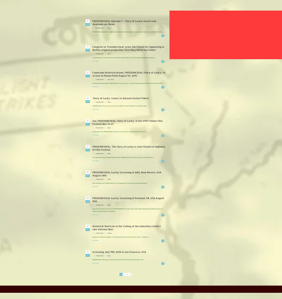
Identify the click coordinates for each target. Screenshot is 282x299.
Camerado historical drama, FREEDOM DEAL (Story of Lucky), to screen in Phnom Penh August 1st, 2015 (127, 74)
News (109, 28)
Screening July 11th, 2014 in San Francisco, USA (119, 251)
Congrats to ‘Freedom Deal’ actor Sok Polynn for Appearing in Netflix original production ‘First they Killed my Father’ (128, 48)
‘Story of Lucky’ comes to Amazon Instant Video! (120, 98)
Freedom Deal (99, 28)
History (110, 233)
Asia (109, 80)
